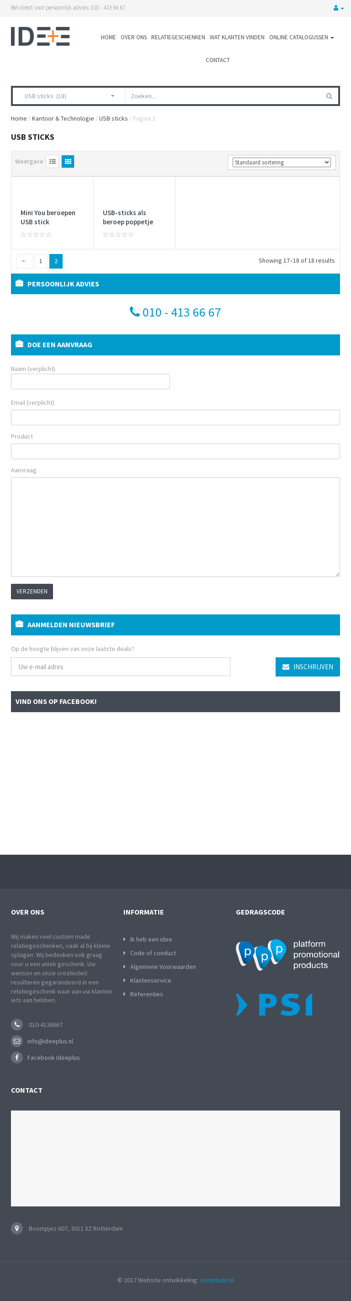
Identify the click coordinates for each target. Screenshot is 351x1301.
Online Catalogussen (301, 37)
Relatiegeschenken (178, 37)
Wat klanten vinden (237, 37)
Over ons (134, 37)
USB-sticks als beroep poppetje (128, 217)
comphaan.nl (217, 1280)
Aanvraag (24, 470)
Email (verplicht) (32, 402)
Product (22, 436)
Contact (218, 60)
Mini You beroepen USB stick (48, 217)
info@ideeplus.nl (50, 1041)
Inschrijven (307, 666)
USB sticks (113, 118)
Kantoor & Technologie (63, 118)
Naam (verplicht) (90, 377)
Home (108, 37)
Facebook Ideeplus (53, 1057)
